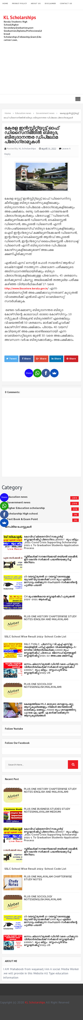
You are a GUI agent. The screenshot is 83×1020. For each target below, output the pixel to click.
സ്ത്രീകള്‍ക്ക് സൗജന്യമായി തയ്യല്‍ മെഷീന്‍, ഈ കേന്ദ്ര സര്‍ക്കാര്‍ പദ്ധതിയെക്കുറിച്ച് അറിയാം (51, 559)
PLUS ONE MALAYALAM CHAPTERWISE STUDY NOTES (48, 878)
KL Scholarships (19, 17)
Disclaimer (50, 3)
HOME (5, 3)
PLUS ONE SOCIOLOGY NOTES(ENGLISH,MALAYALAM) (42, 686)
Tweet (11, 358)
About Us (36, 3)
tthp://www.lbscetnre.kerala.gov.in (26, 288)
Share (26, 358)
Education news (17, 496)
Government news (18, 502)
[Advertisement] (41, 67)
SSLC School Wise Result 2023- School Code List (35, 636)
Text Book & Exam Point (22, 519)
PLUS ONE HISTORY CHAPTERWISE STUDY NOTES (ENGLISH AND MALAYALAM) (50, 618)
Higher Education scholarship (26, 508)
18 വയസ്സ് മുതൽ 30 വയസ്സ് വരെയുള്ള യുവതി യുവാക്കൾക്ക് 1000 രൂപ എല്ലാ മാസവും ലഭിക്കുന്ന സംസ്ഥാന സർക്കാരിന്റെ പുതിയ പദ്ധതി (50, 581)
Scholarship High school (22, 513)
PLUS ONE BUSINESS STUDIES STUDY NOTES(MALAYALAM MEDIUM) (47, 810)
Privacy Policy (19, 3)
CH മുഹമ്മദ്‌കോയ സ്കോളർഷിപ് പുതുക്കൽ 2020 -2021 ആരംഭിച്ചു (49, 598)
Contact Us (66, 3)
